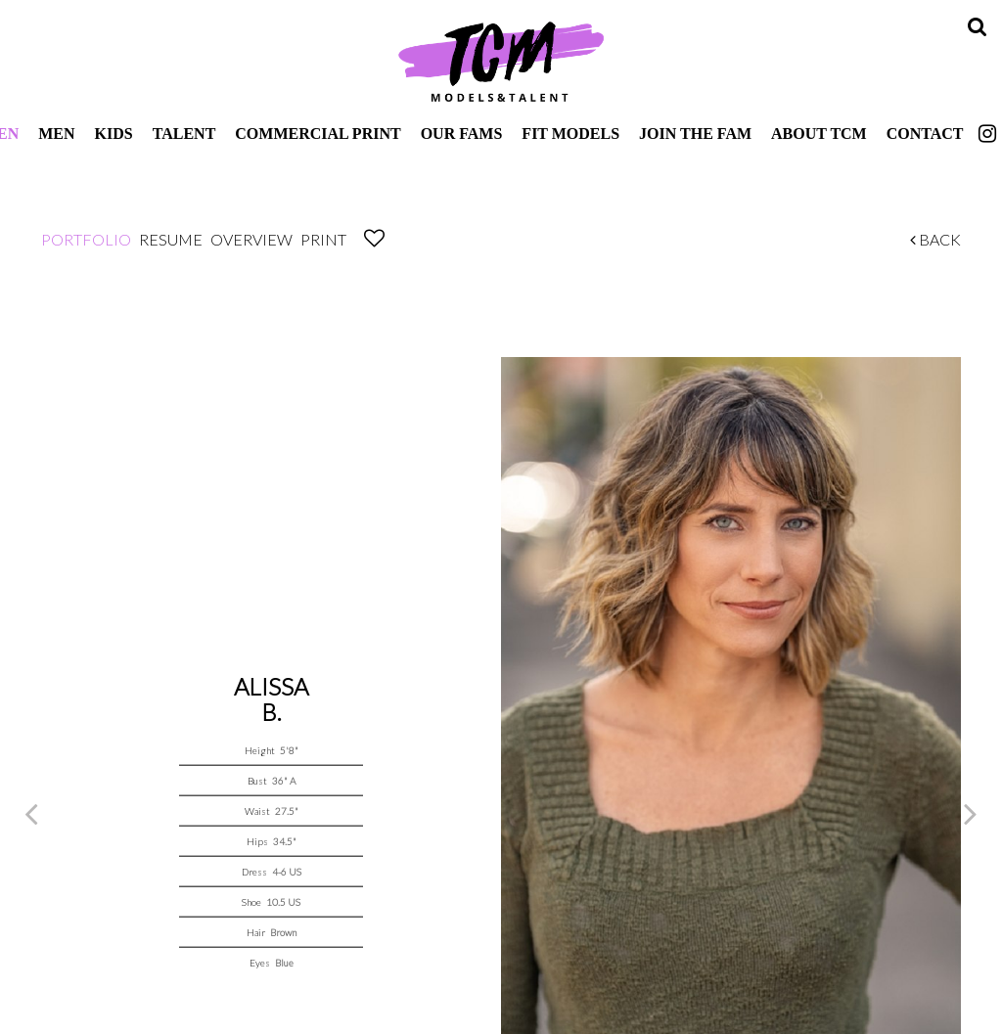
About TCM (819, 133)
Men (56, 133)
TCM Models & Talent (501, 61)
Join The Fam (695, 133)
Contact (925, 133)
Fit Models (570, 133)
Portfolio (86, 239)
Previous (31, 812)
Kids (114, 133)
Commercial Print (317, 133)
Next (970, 812)
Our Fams (462, 133)
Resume (171, 239)
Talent (184, 133)
